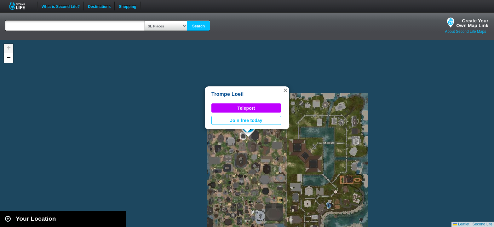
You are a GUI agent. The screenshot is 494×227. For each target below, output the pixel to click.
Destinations (99, 6)
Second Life (20, 6)
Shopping (127, 6)
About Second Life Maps (465, 31)
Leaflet (461, 224)
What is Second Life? (61, 6)
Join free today (246, 120)
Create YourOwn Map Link (472, 23)
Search (198, 26)
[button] (285, 90)
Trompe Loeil (227, 94)
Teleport (246, 108)
